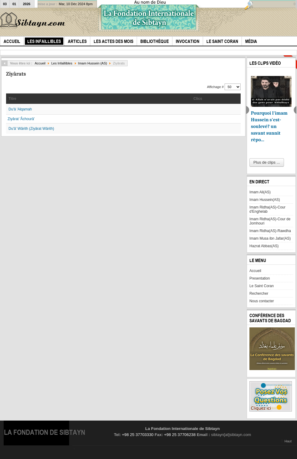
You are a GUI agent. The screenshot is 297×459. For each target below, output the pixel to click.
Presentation (259, 278)
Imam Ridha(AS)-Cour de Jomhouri (269, 221)
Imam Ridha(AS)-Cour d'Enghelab (267, 209)
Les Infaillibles (61, 63)
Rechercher (258, 293)
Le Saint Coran (261, 286)
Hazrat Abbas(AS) (264, 246)
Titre (12, 99)
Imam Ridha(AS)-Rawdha (270, 231)
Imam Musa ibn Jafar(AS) (270, 238)
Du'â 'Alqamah (20, 109)
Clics (197, 99)
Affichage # (216, 87)
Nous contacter (261, 301)
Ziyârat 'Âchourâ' (21, 119)
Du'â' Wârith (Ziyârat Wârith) (31, 128)
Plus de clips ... (266, 162)
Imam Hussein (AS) (92, 63)
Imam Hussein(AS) (264, 200)
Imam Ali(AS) (260, 192)
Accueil (40, 63)
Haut (288, 441)
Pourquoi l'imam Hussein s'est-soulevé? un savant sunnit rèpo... (269, 126)
